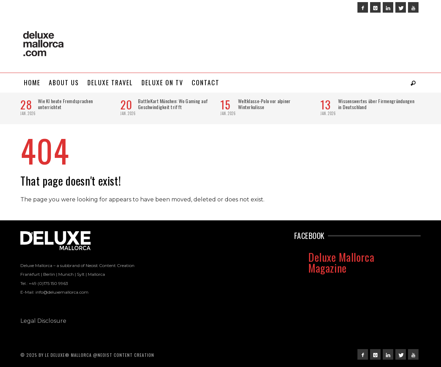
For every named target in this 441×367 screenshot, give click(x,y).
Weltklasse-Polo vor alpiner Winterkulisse (264, 104)
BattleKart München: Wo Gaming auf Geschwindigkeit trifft (173, 104)
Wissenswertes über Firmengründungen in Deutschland (376, 104)
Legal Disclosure (43, 321)
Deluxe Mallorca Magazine (341, 262)
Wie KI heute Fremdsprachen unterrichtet (65, 104)
